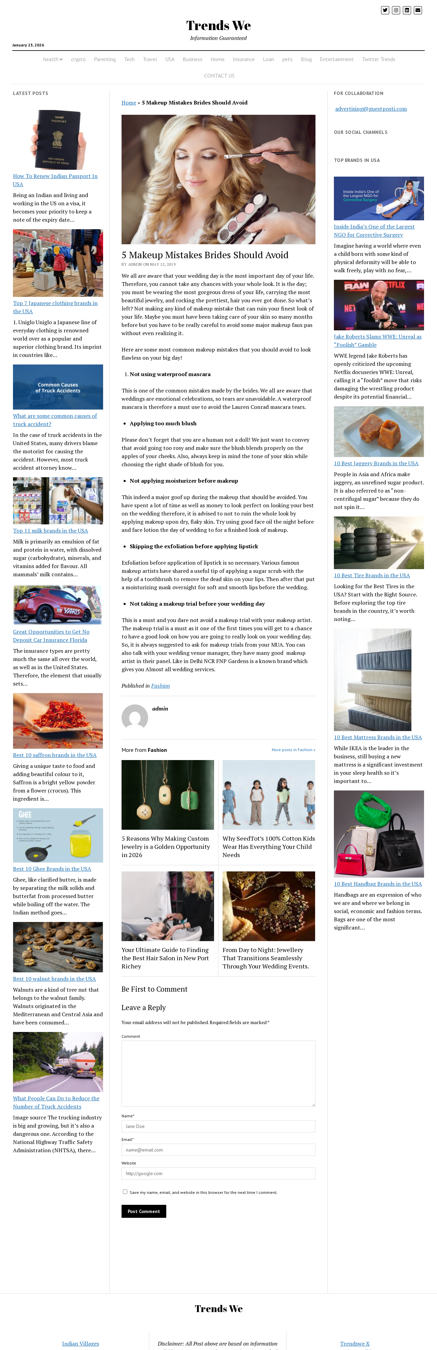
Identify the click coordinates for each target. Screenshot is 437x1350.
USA (169, 59)
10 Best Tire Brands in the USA (372, 575)
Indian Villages (80, 1343)
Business (192, 59)
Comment (131, 1036)
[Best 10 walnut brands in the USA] (58, 948)
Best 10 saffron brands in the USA (55, 755)
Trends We (218, 25)
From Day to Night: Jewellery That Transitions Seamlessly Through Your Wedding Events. (266, 958)
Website (129, 1163)
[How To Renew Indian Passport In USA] (58, 141)
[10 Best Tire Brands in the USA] (379, 543)
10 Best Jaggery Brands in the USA (376, 463)
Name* (128, 1115)
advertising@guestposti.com (371, 108)
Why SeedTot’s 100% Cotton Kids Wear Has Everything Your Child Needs (269, 846)
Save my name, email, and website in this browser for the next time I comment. (204, 1192)
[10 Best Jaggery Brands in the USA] (379, 432)
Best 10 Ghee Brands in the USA (52, 868)
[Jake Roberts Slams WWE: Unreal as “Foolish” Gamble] (379, 306)
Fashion (160, 685)
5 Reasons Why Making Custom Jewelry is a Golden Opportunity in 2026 (166, 846)
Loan (268, 59)
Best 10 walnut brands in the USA (54, 978)
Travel (150, 59)
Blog (306, 59)
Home (218, 59)
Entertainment (337, 59)
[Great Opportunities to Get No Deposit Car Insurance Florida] (58, 606)
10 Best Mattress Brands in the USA (378, 737)
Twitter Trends (378, 59)
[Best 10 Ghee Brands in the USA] (58, 836)
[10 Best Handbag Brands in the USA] (379, 835)
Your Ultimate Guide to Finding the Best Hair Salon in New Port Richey (165, 958)
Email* (127, 1139)
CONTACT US (219, 75)
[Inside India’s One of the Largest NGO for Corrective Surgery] (379, 199)
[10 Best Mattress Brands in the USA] (372, 681)
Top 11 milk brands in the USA (50, 530)
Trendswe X (355, 1343)
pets (287, 59)
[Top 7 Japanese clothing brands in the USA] (58, 264)
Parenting (105, 59)
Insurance (244, 59)
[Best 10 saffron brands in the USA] (58, 722)
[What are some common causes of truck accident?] (58, 388)
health (50, 59)
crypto (78, 59)
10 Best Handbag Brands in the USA (378, 883)
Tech (129, 59)
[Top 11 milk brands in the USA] (58, 501)
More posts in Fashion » (293, 749)
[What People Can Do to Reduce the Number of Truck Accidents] (58, 1063)
